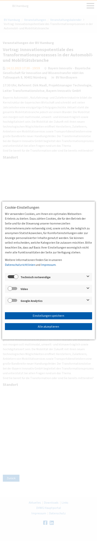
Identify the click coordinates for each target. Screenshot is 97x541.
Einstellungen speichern (48, 316)
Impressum (48, 265)
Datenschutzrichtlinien (20, 265)
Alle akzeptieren (48, 327)
